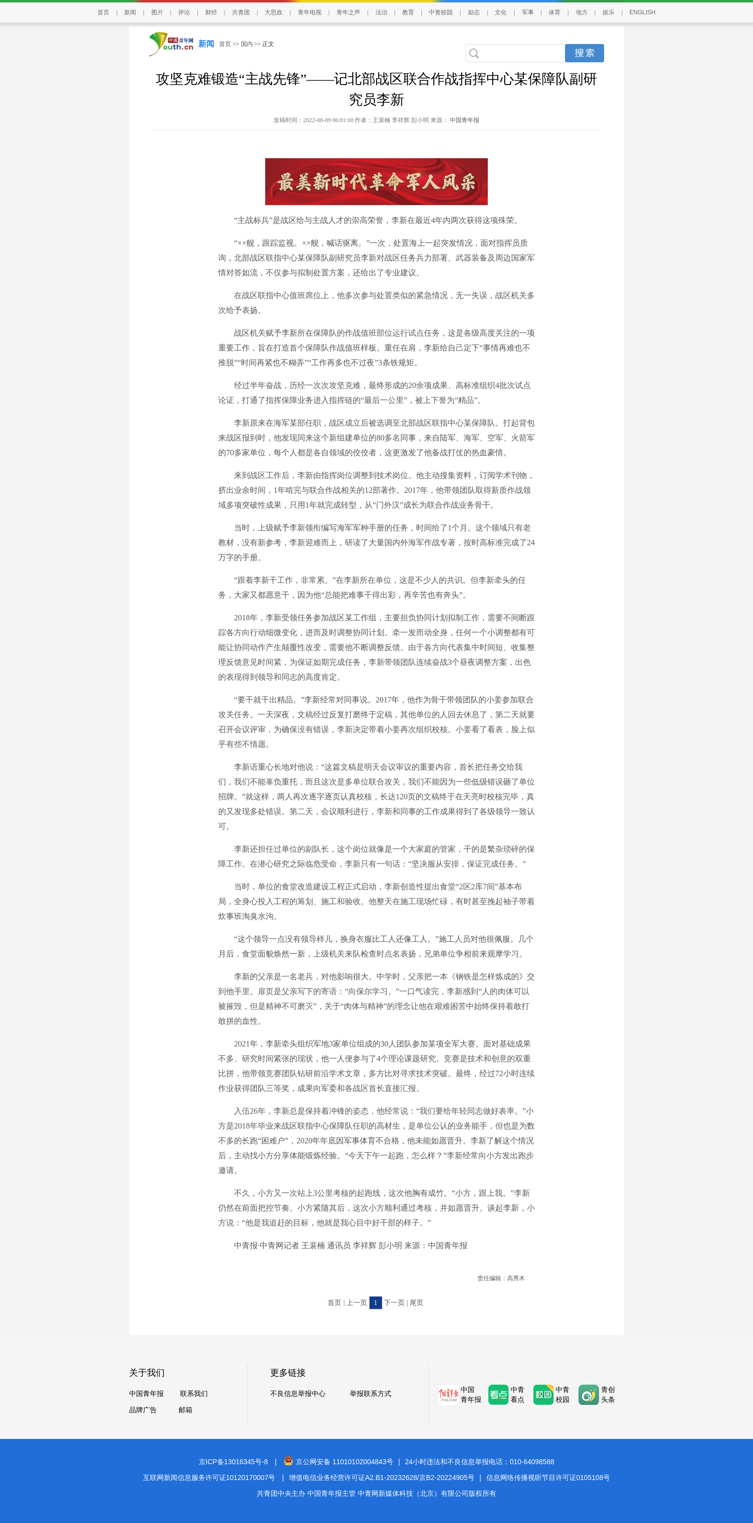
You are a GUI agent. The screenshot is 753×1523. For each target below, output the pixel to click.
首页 (103, 12)
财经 (211, 12)
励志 (474, 12)
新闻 (130, 12)
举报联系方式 (370, 1393)
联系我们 (194, 1393)
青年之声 (348, 12)
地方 (582, 12)
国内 (247, 44)
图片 (157, 12)
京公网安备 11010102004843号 (338, 1462)
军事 (528, 12)
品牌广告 (143, 1410)
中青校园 (441, 12)
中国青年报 (463, 120)
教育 (408, 12)
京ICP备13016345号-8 (233, 1462)
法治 (381, 12)
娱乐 (608, 12)
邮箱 (185, 1410)
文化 (501, 12)
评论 (184, 12)
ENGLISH (642, 12)
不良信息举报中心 (298, 1393)
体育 (555, 12)
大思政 (273, 12)
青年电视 (310, 12)
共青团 (241, 12)
